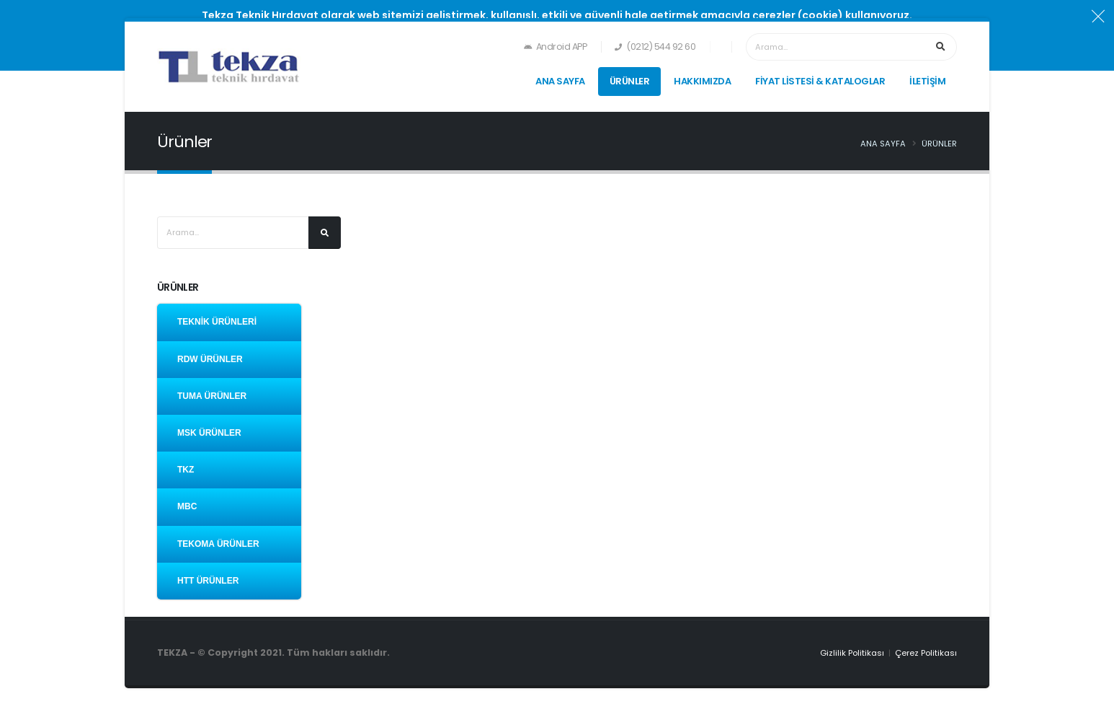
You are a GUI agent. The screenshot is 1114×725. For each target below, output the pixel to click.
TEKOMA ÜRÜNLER (218, 544)
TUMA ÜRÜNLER (211, 396)
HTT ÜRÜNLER (208, 581)
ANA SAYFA (560, 81)
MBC (187, 506)
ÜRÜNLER (630, 81)
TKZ (185, 470)
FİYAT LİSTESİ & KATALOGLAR (820, 81)
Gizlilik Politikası (852, 653)
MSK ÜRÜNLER (209, 433)
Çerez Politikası (926, 653)
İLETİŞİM (927, 81)
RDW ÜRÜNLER (210, 359)
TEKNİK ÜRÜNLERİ (217, 322)
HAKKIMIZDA (702, 81)
